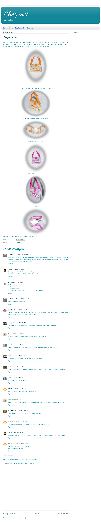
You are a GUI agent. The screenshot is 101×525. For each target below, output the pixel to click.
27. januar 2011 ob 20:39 (19, 388)
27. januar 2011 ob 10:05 (16, 282)
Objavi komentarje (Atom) (19, 518)
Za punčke (10, 37)
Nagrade (30, 28)
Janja (9, 377)
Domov (5, 28)
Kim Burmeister (18, 44)
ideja (14, 242)
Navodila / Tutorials (17, 28)
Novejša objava (9, 514)
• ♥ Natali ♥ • (11, 254)
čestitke (10, 242)
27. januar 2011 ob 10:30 (22, 299)
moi (9, 269)
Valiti (64, 44)
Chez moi (16, 13)
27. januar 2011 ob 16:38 (20, 344)
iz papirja (18, 242)
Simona (10, 355)
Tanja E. (10, 344)
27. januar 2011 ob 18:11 (23, 366)
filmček (31, 44)
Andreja (10, 322)
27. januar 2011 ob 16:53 (19, 355)
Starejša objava (62, 514)
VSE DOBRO (12, 410)
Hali (9, 333)
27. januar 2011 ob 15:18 (17, 333)
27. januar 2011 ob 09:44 (22, 254)
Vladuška (10, 310)
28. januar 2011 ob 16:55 (23, 410)
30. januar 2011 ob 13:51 (17, 432)
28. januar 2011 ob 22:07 (20, 421)
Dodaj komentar (8, 455)
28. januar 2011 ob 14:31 (18, 399)
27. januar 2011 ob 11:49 (20, 310)
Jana (9, 432)
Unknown (10, 421)
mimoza (10, 388)
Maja (9, 399)
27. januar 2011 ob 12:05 (19, 322)
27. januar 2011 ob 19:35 (18, 377)
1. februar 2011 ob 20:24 (21, 443)
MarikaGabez (12, 366)
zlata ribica (11, 443)
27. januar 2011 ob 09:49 (19, 269)
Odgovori (10, 263)
